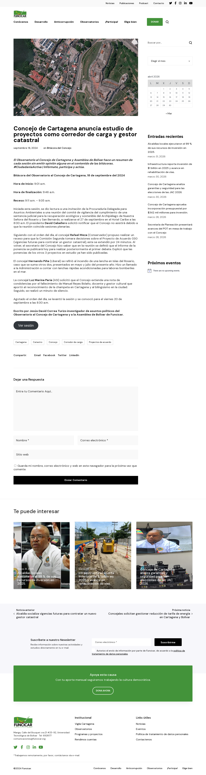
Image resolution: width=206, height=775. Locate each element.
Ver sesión (26, 325)
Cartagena (21, 342)
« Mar (169, 113)
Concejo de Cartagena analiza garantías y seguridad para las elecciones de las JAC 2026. (166, 188)
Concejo (53, 342)
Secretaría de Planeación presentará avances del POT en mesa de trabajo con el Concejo (170, 228)
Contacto (158, 3)
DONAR (155, 21)
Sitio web (22, 454)
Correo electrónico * (94, 440)
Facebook (49, 355)
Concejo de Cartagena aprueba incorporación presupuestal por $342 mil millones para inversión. (168, 208)
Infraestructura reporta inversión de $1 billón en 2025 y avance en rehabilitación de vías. (170, 168)
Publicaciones (127, 3)
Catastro (37, 342)
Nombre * (22, 440)
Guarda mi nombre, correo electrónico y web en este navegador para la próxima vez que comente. (75, 467)
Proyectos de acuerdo (100, 342)
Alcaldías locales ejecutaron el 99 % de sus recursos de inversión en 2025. (170, 147)
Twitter (62, 355)
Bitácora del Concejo (59, 148)
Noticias (110, 3)
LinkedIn (74, 355)
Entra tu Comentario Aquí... (34, 391)
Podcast (143, 3)
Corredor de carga (73, 342)
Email (37, 355)
